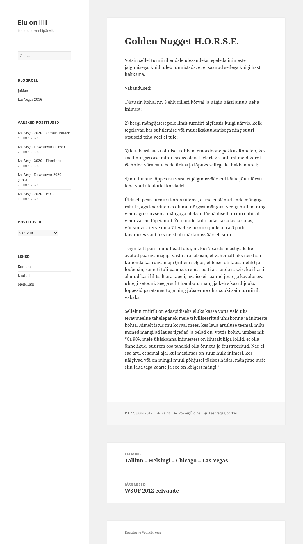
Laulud (24, 275)
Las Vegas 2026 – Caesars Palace (44, 132)
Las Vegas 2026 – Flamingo (39, 160)
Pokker (184, 413)
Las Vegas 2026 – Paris (36, 193)
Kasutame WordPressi (143, 532)
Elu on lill (32, 22)
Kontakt (24, 266)
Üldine (195, 413)
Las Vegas (217, 413)
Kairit (165, 413)
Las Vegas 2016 (30, 99)
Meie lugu (26, 284)
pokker (231, 413)
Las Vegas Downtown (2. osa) (41, 146)
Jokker (23, 90)
